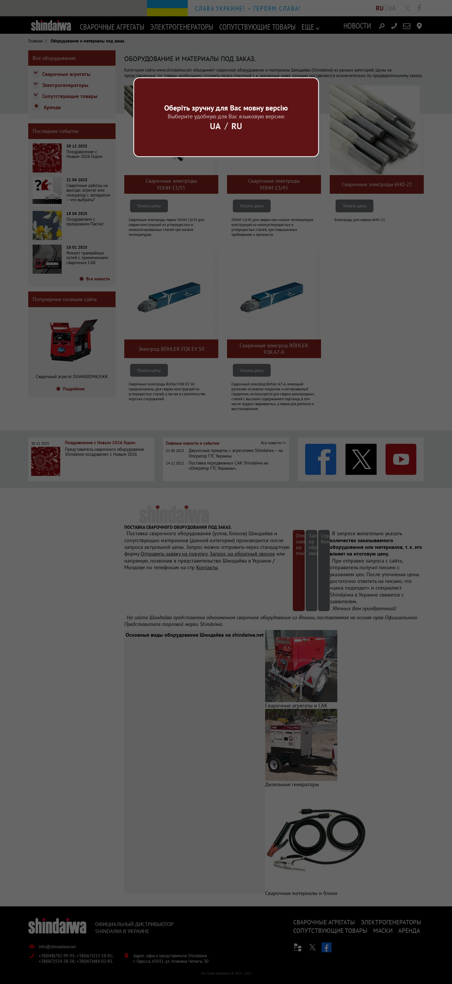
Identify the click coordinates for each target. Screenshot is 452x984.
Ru (236, 125)
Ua (215, 125)
